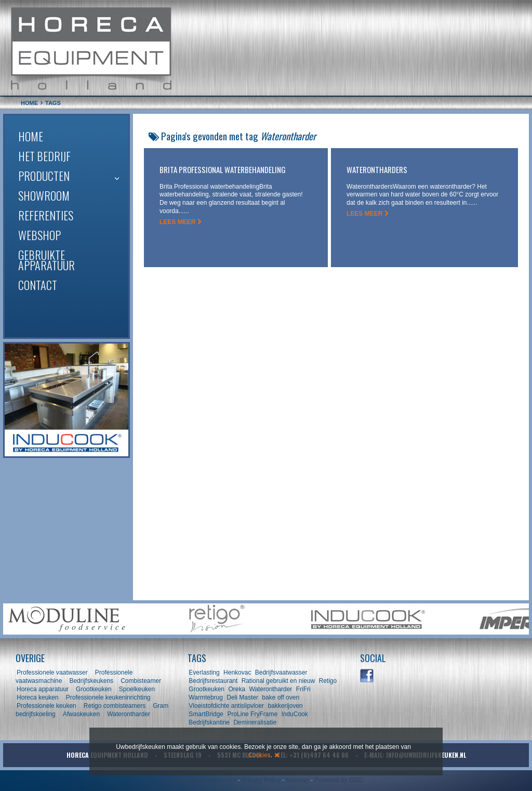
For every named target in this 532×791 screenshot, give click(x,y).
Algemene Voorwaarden (202, 780)
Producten (44, 175)
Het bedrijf (44, 156)
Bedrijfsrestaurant (213, 680)
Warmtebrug (206, 697)
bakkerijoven (285, 705)
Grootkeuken (94, 689)
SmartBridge (206, 714)
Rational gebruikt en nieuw (278, 680)
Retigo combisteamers (114, 705)
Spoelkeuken (137, 689)
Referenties (45, 215)
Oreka (236, 689)
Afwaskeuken (81, 714)
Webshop (39, 235)
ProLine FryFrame (252, 714)
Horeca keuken (38, 697)
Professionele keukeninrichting (108, 697)
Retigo (327, 680)
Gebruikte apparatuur (46, 259)
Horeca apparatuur (43, 689)
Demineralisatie (254, 722)
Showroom (44, 195)
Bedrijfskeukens (92, 680)
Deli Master (242, 697)
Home (30, 136)
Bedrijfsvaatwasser (281, 672)
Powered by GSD (338, 780)
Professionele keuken (46, 705)
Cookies (259, 755)
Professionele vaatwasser (52, 672)
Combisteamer (141, 680)
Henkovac (237, 672)
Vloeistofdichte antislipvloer (226, 705)
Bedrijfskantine (209, 722)
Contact (37, 285)
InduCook (294, 714)
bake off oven (280, 697)
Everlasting (204, 672)
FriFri (303, 689)
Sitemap (297, 780)
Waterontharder (128, 714)
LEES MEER (180, 222)
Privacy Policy (261, 780)
